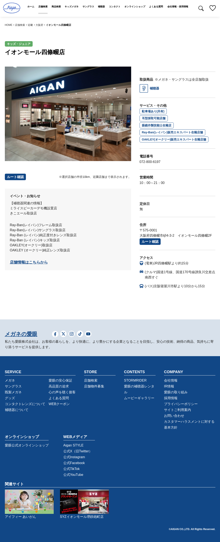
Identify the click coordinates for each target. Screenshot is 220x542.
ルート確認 (150, 241)
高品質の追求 (59, 386)
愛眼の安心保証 (60, 380)
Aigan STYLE (73, 445)
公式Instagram (74, 457)
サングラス (13, 386)
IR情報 (169, 386)
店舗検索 (20, 25)
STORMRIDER (135, 380)
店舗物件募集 (94, 386)
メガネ (10, 380)
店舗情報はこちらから (29, 262)
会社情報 (170, 380)
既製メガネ (13, 392)
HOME (8, 25)
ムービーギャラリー (139, 398)
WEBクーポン (59, 404)
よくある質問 (59, 398)
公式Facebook (74, 463)
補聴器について (16, 410)
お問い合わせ (174, 415)
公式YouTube (73, 474)
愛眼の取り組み (176, 392)
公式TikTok (71, 469)
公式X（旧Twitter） (77, 451)
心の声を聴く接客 (62, 392)
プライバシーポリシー (181, 404)
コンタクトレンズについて (25, 404)
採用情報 (170, 398)
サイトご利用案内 (177, 410)
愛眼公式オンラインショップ (27, 445)
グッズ (10, 398)
